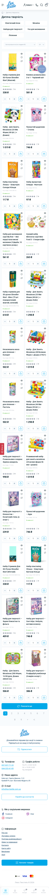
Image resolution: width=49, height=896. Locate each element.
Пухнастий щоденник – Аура (35, 512)
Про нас (5, 833)
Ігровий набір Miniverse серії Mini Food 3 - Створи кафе (35, 237)
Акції (3, 855)
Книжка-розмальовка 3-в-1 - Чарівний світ (35, 76)
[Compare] (22, 61)
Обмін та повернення (9, 842)
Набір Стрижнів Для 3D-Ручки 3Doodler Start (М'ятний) (11, 569)
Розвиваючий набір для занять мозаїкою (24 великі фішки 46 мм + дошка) (35, 460)
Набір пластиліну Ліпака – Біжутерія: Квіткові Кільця (34, 569)
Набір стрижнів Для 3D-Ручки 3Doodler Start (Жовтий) (11, 77)
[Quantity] (9, 99)
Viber (30, 814)
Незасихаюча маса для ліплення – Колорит (11, 352)
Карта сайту (6, 848)
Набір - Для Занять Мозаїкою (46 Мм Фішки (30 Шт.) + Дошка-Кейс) (34, 406)
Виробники (6, 851)
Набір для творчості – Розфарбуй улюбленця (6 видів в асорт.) (36, 673)
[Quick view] (22, 54)
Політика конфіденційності (12, 839)
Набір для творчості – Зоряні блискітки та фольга (12, 621)
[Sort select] (20, 44)
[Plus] (14, 99)
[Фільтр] (2, 449)
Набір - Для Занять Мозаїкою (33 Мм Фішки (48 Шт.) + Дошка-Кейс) (34, 296)
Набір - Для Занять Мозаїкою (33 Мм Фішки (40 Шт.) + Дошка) (11, 131)
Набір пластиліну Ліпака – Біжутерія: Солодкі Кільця (11, 184)
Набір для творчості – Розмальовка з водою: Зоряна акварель (13, 459)
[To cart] (20, 99)
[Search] (41, 5)
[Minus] (5, 99)
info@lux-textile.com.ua (11, 789)
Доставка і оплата (8, 836)
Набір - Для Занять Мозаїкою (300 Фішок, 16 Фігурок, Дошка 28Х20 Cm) (12, 675)
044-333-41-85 (8, 768)
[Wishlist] (22, 57)
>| (34, 719)
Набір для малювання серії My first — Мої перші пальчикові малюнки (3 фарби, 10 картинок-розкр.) (12, 239)
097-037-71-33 (8, 765)
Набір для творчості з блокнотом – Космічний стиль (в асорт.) (12, 515)
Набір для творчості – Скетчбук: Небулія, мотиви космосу (35, 621)
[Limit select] (41, 44)
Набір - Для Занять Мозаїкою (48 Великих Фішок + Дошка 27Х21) (36, 352)
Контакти (5, 845)
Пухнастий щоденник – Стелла (35, 128)
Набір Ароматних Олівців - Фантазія (34, 183)
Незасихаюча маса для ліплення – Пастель (11, 404)
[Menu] (3, 5)
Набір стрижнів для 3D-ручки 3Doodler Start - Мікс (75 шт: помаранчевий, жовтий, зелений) (11, 297)
